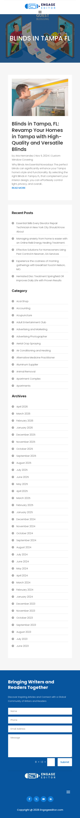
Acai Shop (22, 301)
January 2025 (24, 512)
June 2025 (22, 477)
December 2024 (25, 519)
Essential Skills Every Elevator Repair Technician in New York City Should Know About (40, 227)
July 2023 (21, 639)
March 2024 (23, 582)
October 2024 (24, 533)
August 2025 (23, 463)
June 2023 (22, 646)
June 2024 (22, 561)
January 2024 (24, 596)
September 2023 (26, 625)
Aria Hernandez (24, 155)
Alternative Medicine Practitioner (35, 357)
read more (18, 188)
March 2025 (23, 498)
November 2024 (25, 526)
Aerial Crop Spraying (28, 343)
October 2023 (24, 618)
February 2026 (24, 420)
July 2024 (22, 554)
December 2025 (25, 434)
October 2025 (24, 449)
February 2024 (24, 589)
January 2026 (24, 427)
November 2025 (25, 442)
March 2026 (23, 413)
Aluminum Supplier (27, 364)
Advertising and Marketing (31, 329)
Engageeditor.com (51, 810)
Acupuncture (24, 315)
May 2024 (22, 568)
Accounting (23, 308)
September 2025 (26, 456)
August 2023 (23, 632)
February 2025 (24, 505)
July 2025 (22, 470)
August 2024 (23, 547)
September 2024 (26, 540)
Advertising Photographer (31, 336)
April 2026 (22, 406)
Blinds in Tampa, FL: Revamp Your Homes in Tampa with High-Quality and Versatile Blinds (37, 136)
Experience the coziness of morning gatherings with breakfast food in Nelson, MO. (40, 265)
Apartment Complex (28, 378)
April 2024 (22, 575)
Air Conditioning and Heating (33, 350)
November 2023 (25, 611)
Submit (64, 762)
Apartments (23, 386)
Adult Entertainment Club (31, 322)
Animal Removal (25, 371)
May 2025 (22, 484)
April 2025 (22, 491)
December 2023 (25, 603)
